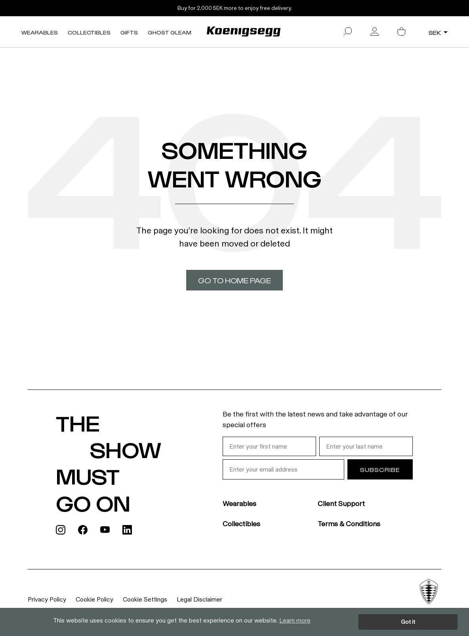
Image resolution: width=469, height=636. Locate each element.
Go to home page (234, 280)
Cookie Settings (145, 599)
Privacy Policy (47, 599)
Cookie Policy (94, 599)
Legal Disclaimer (199, 599)
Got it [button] (408, 621)
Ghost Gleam (169, 32)
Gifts (129, 32)
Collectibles (89, 32)
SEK (435, 32)
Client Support (341, 503)
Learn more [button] (295, 620)
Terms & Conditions (349, 523)
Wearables (39, 32)
